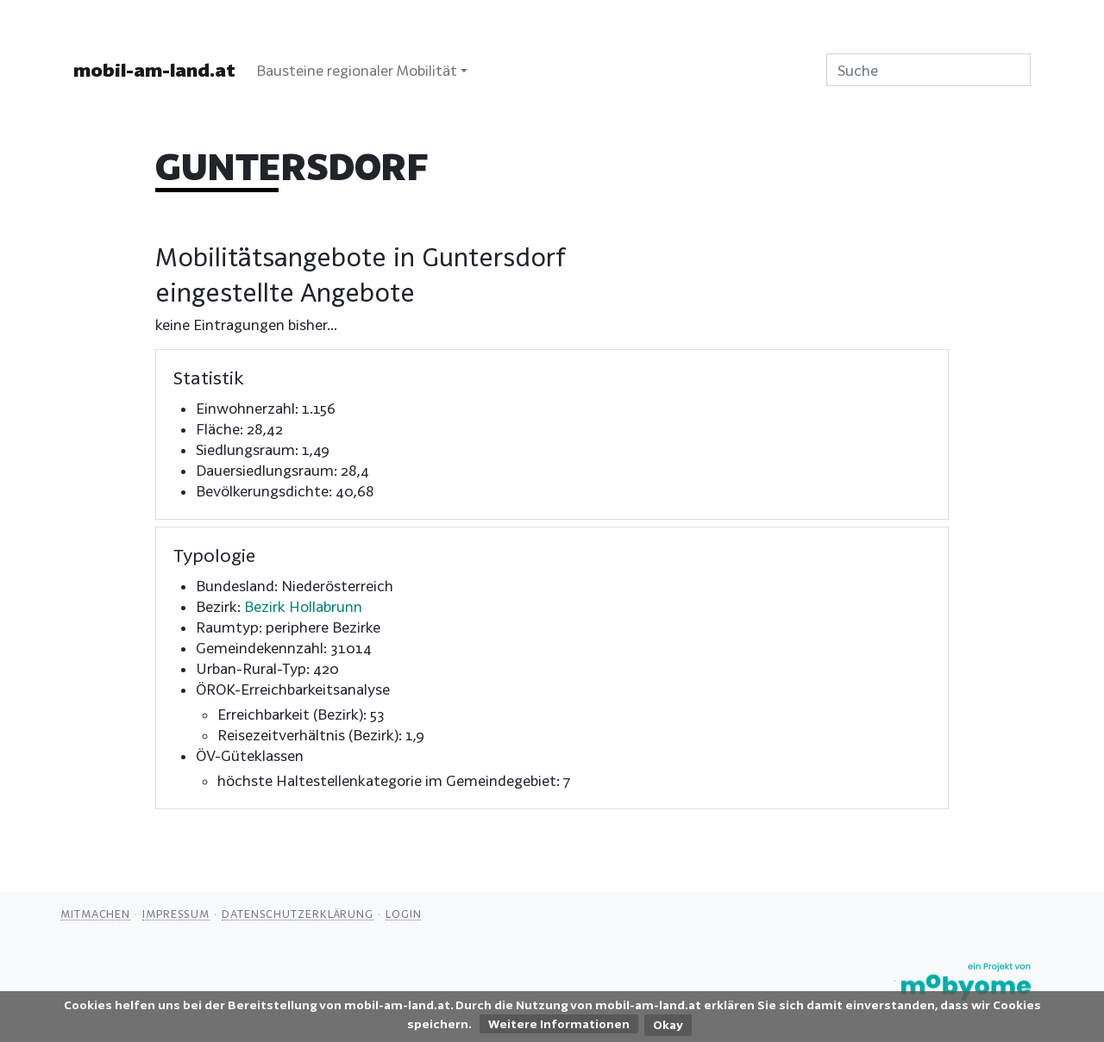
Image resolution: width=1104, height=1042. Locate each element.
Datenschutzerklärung (297, 914)
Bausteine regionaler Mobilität (356, 70)
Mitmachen (95, 914)
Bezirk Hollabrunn (303, 606)
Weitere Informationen (559, 1024)
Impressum (176, 914)
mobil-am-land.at (154, 69)
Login (404, 914)
